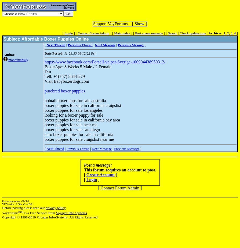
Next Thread (55, 149)
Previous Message (126, 149)
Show (139, 23)
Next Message (102, 149)
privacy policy (56, 208)
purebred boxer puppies (65, 91)
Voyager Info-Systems (71, 213)
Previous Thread (78, 149)
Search (172, 33)
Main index (122, 33)
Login (68, 33)
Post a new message (149, 33)
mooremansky (18, 60)
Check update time (193, 33)
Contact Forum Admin (93, 33)
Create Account (100, 174)
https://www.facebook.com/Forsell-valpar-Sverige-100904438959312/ (105, 62)
